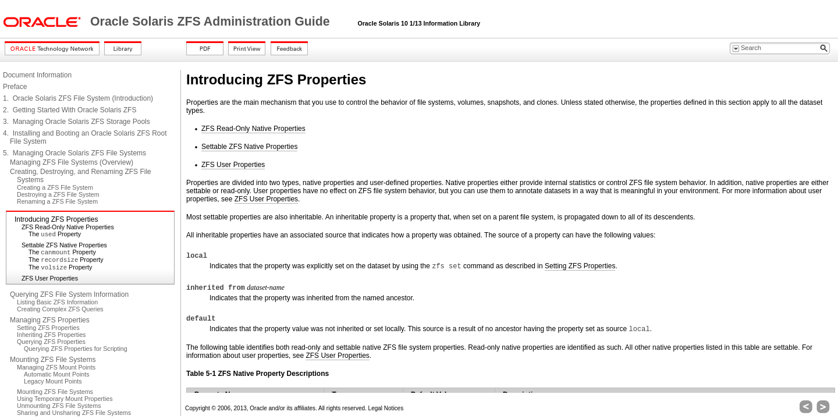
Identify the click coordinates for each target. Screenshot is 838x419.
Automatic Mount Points (57, 374)
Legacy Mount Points (53, 381)
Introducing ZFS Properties (56, 219)
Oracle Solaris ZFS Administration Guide (211, 22)
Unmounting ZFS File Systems (59, 405)
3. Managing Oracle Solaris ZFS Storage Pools (76, 122)
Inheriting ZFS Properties (51, 334)
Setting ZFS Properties (48, 327)
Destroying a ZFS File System (58, 194)
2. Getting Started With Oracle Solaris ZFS (69, 110)
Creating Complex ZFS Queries (60, 309)
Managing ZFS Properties (50, 320)
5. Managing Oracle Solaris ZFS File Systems (74, 153)
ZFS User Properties (50, 278)
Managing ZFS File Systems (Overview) (71, 162)
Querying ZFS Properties (51, 341)
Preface (15, 87)
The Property (55, 233)
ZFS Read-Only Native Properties (68, 226)
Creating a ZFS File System (55, 187)
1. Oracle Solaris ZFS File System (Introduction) (78, 98)
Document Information (37, 75)
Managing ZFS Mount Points (56, 367)
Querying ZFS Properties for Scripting (75, 348)
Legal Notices (386, 408)
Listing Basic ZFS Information (57, 302)
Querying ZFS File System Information (69, 294)
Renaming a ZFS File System (57, 201)
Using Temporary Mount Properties (64, 398)
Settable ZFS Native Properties (64, 245)
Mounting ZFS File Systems (52, 360)
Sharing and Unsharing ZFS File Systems (74, 412)
